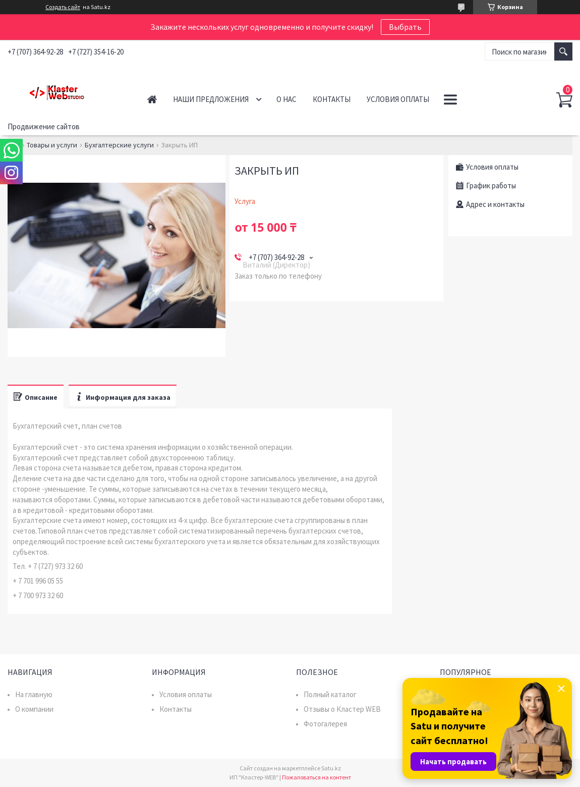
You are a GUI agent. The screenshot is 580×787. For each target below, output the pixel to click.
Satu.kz (331, 768)
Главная (152, 99)
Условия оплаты (398, 99)
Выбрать (405, 27)
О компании (34, 709)
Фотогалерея (325, 723)
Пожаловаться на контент (316, 777)
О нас (286, 99)
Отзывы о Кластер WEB (342, 709)
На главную (33, 694)
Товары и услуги (52, 144)
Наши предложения (211, 99)
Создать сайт (62, 7)
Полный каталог (330, 694)
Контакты (332, 99)
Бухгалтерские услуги (119, 144)
